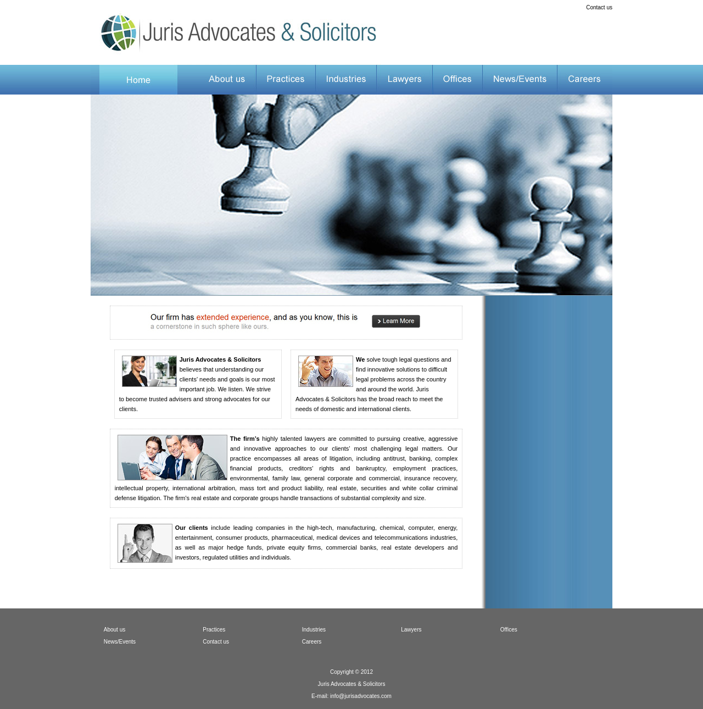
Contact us (599, 7)
